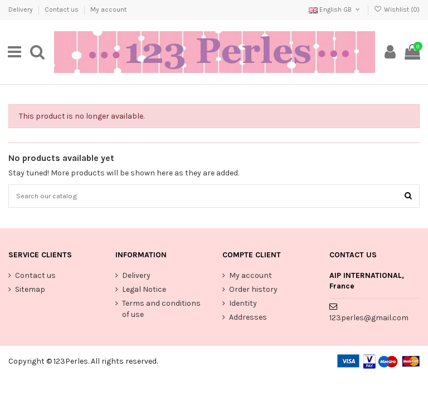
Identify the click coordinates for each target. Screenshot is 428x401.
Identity (243, 305)
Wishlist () (397, 9)
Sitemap (30, 291)
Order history (253, 291)
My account (108, 9)
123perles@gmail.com (368, 320)
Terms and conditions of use (161, 310)
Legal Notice (144, 291)
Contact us (62, 9)
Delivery (21, 9)
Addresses (248, 319)
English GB (335, 9)
